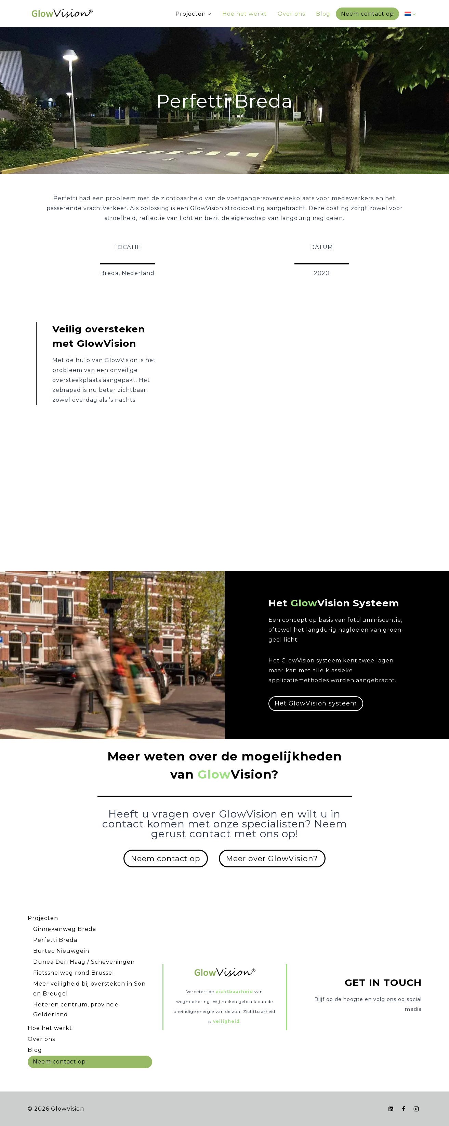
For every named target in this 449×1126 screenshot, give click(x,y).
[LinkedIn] (390, 1108)
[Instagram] (416, 1108)
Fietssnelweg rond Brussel (73, 973)
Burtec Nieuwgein (61, 951)
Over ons (291, 14)
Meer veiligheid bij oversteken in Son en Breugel (89, 988)
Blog (323, 14)
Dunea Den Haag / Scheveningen (84, 962)
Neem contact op (367, 14)
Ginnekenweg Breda (64, 929)
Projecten (43, 918)
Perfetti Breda (55, 940)
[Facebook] (403, 1108)
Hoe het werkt (244, 14)
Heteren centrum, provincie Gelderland (76, 1009)
